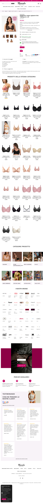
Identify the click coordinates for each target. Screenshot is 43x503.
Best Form (38, 294)
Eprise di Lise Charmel (10, 311)
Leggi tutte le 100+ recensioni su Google (8, 405)
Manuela (16, 327)
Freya (33, 310)
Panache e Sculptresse (4, 336)
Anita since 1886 (16, 294)
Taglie (21, 45)
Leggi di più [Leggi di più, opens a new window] (7, 491)
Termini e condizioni (21, 475)
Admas (4, 294)
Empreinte (4, 310)
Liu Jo (10, 327)
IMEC (16, 319)
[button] (6, 500)
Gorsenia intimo (22, 14)
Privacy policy (31, 482)
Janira (21, 319)
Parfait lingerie (16, 336)
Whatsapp (24, 0)
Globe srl (22, 483)
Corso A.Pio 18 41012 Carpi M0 (27, 473)
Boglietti (4, 303)
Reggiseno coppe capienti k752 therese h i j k (25, 11)
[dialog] (6, 493)
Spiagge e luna (21, 336)
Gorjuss (4, 319)
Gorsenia (37, 22)
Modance (33, 327)
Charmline (16, 303)
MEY (27, 327)
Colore (21, 49)
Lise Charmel (4, 328)
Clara (21, 303)
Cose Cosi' (27, 303)
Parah (10, 335)
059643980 (29, 0)
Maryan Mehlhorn (21, 328)
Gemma (38, 310)
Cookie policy (36, 482)
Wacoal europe (33, 336)
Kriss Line (27, 319)
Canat (10, 303)
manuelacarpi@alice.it (35, 0)
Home (3, 11)
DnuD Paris (33, 303)
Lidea (33, 319)
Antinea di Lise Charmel (27, 295)
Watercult (38, 335)
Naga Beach (38, 327)
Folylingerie (27, 310)
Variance (27, 335)
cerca (13, 3)
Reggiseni (6, 11)
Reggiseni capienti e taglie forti (13, 11)
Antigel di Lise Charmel (21, 295)
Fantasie (21, 310)
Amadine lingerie (10, 294)
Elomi (38, 303)
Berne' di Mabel (33, 294)
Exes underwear (16, 310)
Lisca (38, 319)
